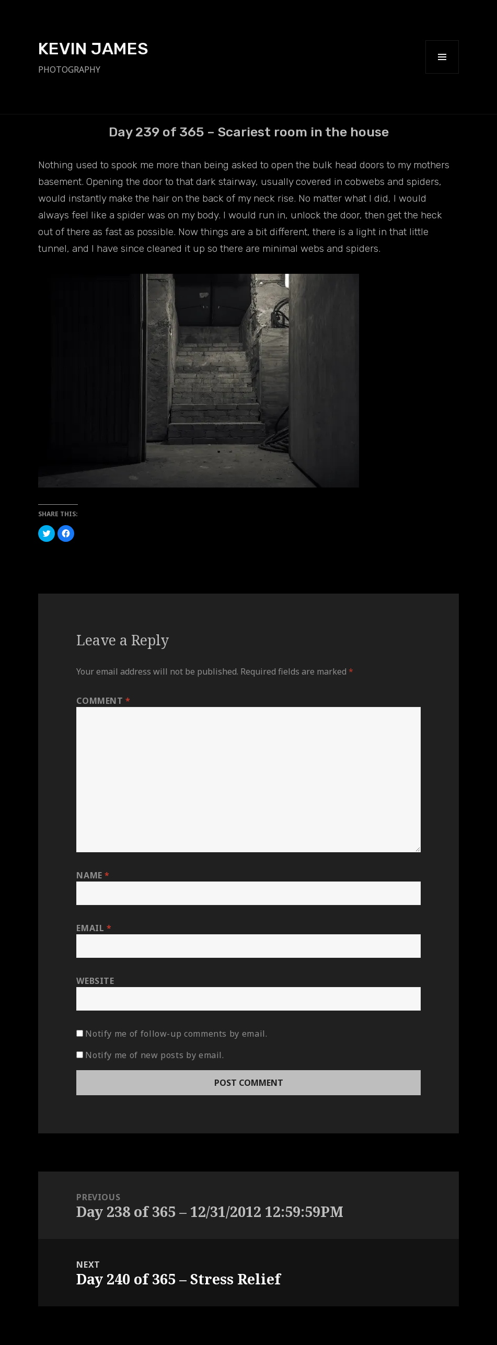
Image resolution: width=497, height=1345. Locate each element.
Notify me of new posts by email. (154, 1055)
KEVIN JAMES (93, 49)
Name (93, 875)
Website (95, 981)
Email (93, 928)
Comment (103, 700)
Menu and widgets (442, 73)
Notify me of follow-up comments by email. (176, 1033)
